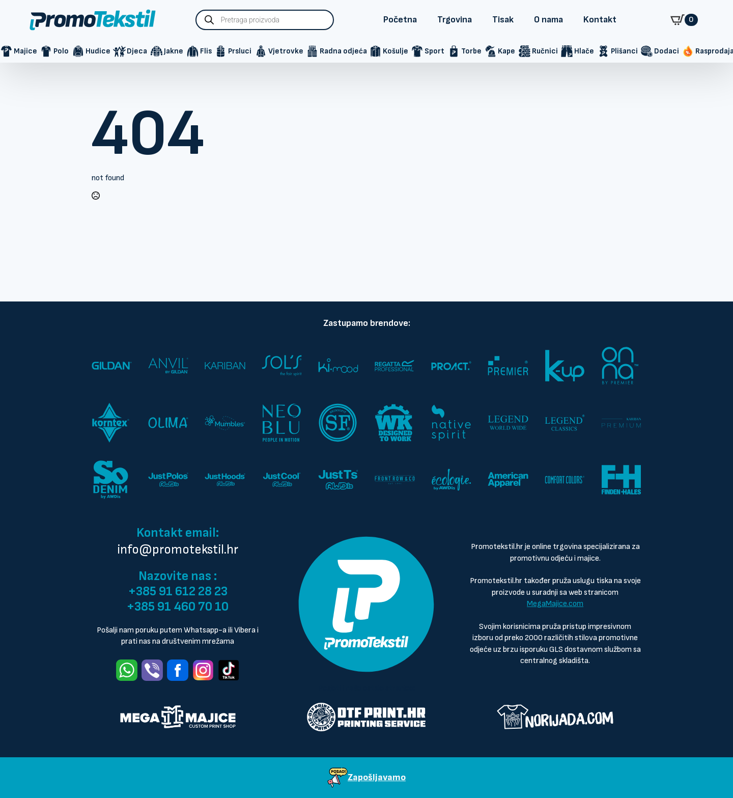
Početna (400, 19)
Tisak (503, 19)
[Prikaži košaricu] (684, 20)
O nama (548, 19)
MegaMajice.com (555, 604)
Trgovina (454, 19)
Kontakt (599, 19)
